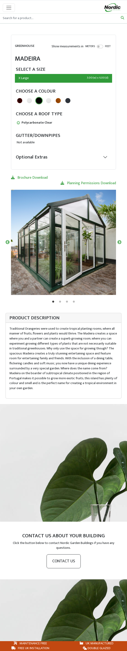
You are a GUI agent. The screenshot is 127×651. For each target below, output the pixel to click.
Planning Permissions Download (88, 183)
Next (119, 242)
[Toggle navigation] (9, 7)
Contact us (63, 561)
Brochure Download (29, 178)
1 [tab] (53, 302)
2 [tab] (60, 302)
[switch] (100, 46)
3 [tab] (67, 302)
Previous (7, 242)
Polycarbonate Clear (34, 122)
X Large (63, 78)
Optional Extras (31, 157)
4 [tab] (74, 302)
